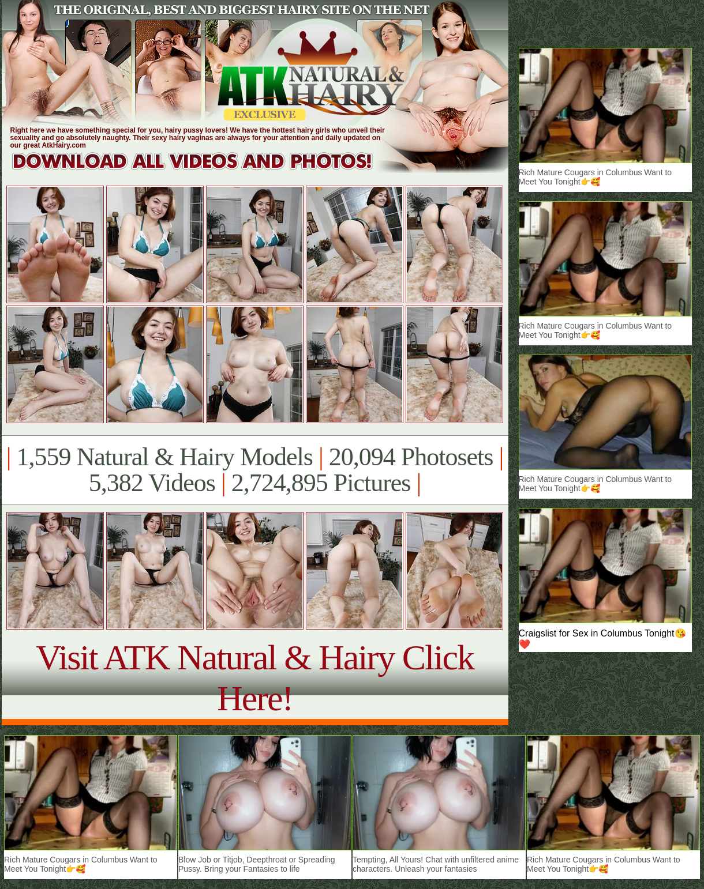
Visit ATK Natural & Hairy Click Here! (255, 678)
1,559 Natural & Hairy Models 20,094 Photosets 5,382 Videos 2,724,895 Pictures (254, 470)
